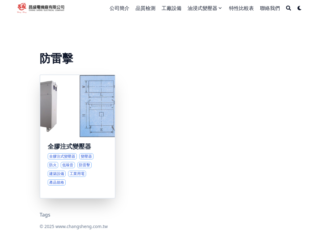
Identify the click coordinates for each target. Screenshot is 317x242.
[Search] (288, 8)
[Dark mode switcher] (299, 8)
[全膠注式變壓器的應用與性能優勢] (77, 136)
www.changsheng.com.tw (81, 226)
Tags (45, 214)
